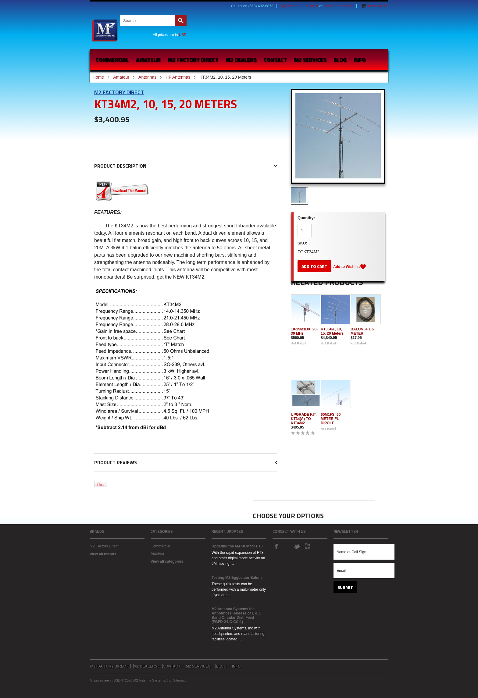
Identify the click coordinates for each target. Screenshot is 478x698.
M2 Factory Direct (119, 92)
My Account (290, 6)
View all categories (167, 561)
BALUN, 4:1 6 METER (362, 331)
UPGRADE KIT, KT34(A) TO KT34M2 (304, 418)
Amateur (148, 59)
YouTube (307, 546)
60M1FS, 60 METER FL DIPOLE (331, 418)
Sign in (312, 6)
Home (98, 77)
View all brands (103, 554)
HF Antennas (178, 77)
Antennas (147, 77)
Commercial (112, 59)
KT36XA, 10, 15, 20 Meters (332, 331)
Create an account (338, 6)
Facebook (276, 546)
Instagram (286, 546)
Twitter (297, 546)
